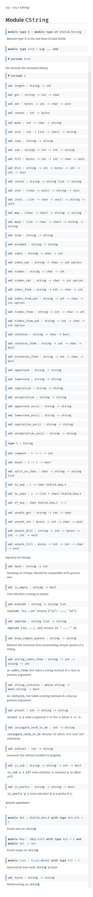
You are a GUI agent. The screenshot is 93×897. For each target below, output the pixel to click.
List (22, 860)
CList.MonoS (40, 860)
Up (7, 7)
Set (70, 817)
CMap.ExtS (37, 839)
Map (22, 839)
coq (14, 7)
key (65, 839)
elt (70, 860)
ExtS (31, 49)
